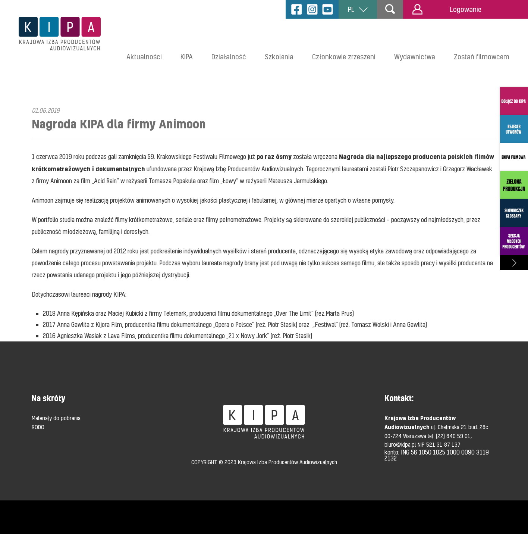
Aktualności (144, 56)
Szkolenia (279, 56)
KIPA (186, 56)
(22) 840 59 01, (454, 435)
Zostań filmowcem (481, 56)
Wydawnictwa (414, 56)
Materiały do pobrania (56, 418)
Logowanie (446, 9)
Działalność (228, 56)
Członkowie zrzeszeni (343, 56)
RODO (38, 427)
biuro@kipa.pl (401, 444)
